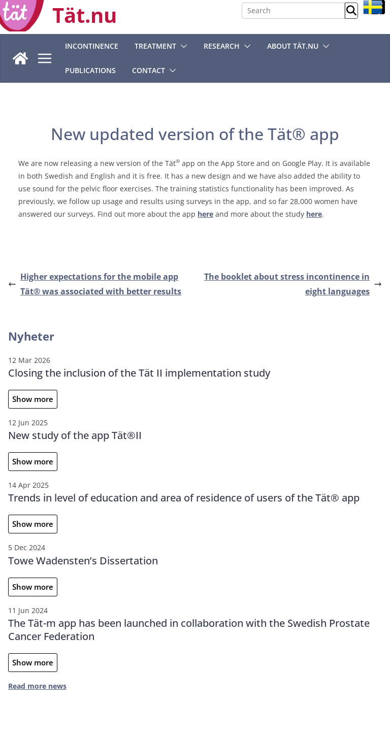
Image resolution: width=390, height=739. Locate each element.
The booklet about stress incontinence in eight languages (293, 284)
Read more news (37, 686)
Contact (148, 70)
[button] (181, 46)
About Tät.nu (292, 46)
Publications (90, 70)
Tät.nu (84, 15)
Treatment (155, 46)
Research (222, 46)
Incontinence (91, 46)
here (205, 214)
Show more (32, 399)
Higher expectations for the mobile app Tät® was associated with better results (94, 284)
